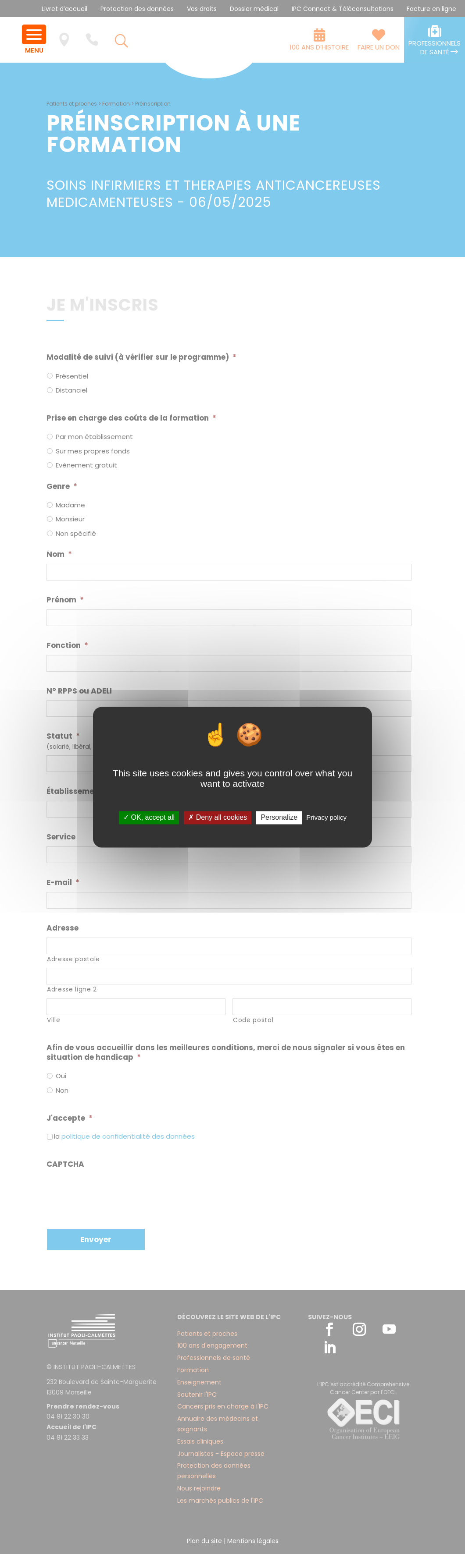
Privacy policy (326, 817)
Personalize (279, 817)
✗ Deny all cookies (217, 817)
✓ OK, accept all (149, 817)
